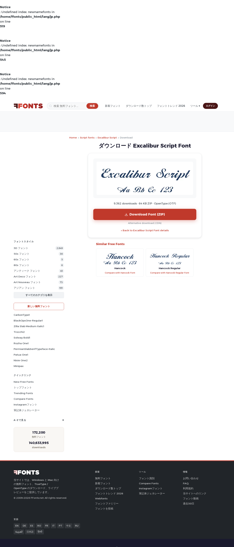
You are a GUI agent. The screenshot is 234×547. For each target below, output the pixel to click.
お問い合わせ (191, 478)
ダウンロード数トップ (139, 105)
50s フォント (21, 253)
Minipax (19, 366)
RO (39, 525)
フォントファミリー (106, 503)
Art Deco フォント (25, 276)
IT (53, 525)
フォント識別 (147, 478)
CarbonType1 (22, 314)
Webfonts (101, 498)
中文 (68, 525)
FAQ (185, 483)
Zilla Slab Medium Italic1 (29, 326)
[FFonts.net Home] (28, 106)
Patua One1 (21, 354)
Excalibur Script (107, 137)
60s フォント (21, 259)
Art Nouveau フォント (27, 282)
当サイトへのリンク (194, 493)
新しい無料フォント (38, 306)
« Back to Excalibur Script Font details (145, 230)
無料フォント (103, 478)
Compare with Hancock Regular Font (169, 273)
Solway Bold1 (22, 337)
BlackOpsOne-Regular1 (28, 320)
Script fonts (87, 137)
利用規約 (188, 488)
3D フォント (21, 248)
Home (73, 137)
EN (17, 525)
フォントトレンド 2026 (171, 105)
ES (31, 525)
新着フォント (113, 105)
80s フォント (21, 265)
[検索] (73, 106)
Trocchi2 (19, 331)
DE (24, 525)
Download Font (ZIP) (145, 214)
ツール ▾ (195, 105)
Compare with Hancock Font (120, 273)
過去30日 (188, 503)
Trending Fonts (23, 393)
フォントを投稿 (104, 508)
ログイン (210, 105)
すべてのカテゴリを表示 (39, 295)
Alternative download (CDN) (145, 223)
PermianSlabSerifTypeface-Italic (34, 349)
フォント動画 (191, 498)
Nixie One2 (21, 360)
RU (76, 525)
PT (60, 525)
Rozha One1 (21, 343)
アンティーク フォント (27, 270)
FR (46, 525)
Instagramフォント (25, 404)
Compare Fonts (23, 398)
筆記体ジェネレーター (27, 410)
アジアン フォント (24, 287)
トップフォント (23, 387)
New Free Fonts (24, 381)
